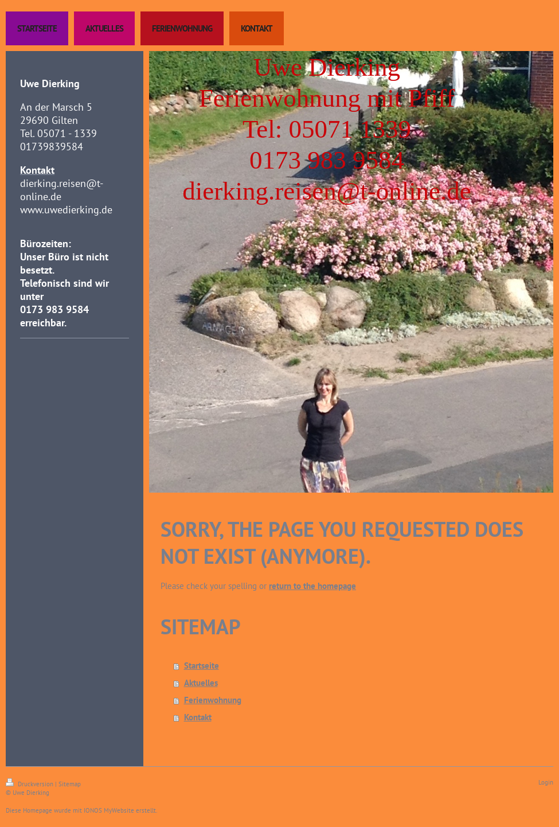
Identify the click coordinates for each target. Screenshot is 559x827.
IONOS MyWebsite (109, 810)
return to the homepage (312, 585)
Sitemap (69, 784)
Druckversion (30, 784)
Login (545, 782)
